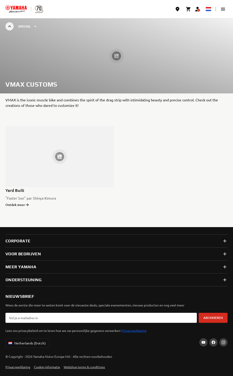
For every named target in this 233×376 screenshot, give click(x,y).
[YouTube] (203, 342)
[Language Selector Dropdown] (208, 9)
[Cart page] (188, 9)
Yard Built (14, 190)
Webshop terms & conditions (84, 367)
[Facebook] (213, 342)
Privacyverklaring (134, 330)
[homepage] (16, 9)
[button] (223, 9)
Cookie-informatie (47, 367)
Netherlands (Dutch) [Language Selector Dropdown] (27, 343)
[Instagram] (223, 342)
